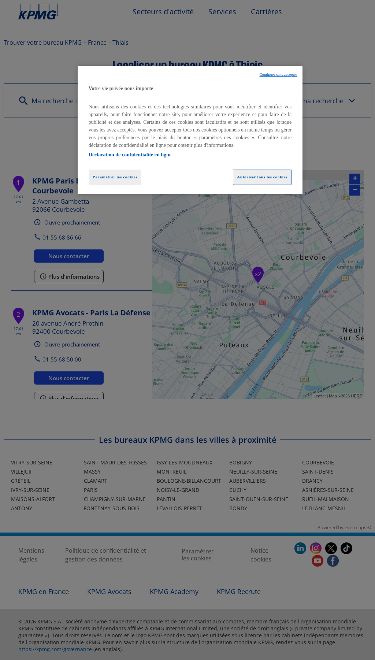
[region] (190, 130)
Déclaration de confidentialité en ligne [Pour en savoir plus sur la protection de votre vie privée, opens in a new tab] (130, 154)
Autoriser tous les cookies (262, 177)
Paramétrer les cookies (115, 177)
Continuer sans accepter (278, 75)
